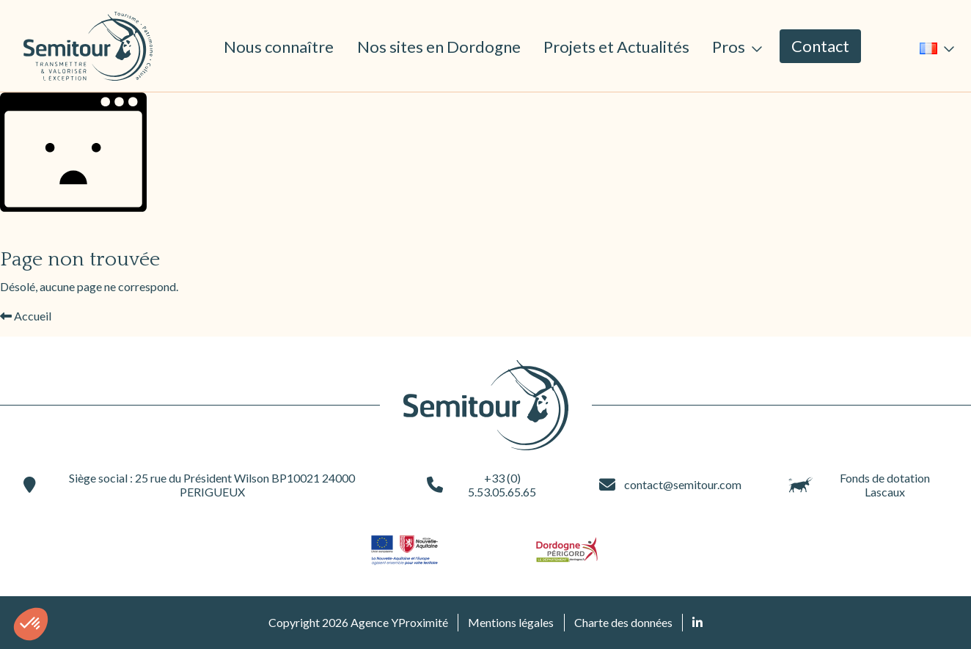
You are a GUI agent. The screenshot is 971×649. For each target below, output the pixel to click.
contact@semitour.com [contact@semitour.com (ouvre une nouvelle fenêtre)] (670, 485)
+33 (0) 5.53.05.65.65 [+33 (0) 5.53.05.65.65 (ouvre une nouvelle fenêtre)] (481, 485)
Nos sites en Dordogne (439, 46)
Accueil (25, 316)
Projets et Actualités (616, 46)
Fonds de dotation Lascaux (859, 485)
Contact (820, 46)
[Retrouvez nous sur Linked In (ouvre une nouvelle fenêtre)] (697, 622)
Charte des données (623, 622)
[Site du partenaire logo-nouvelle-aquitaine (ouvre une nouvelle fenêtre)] (404, 549)
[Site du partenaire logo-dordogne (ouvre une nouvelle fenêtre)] (567, 549)
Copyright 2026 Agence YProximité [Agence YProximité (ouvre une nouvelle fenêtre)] (358, 622)
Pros (730, 46)
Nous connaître (279, 46)
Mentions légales (511, 622)
